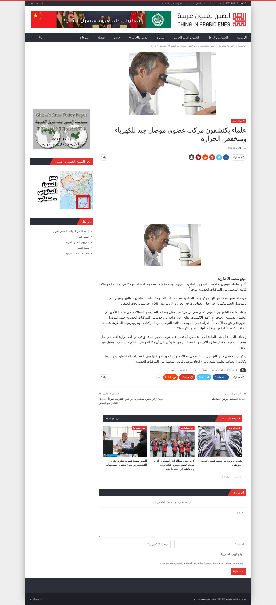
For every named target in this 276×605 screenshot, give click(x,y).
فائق (196, 370)
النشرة (161, 37)
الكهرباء (224, 370)
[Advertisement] (172, 190)
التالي (227, 477)
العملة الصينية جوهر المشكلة (228, 398)
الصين (234, 370)
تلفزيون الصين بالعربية (77, 242)
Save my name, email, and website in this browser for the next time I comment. (201, 563)
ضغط (205, 370)
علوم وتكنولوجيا (239, 121)
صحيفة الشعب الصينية (77, 253)
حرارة (214, 370)
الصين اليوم (83, 236)
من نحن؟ (217, 3)
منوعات (84, 37)
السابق (237, 477)
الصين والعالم (140, 37)
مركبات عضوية (184, 370)
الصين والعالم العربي (186, 37)
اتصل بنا (207, 3)
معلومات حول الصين (173, 3)
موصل (171, 370)
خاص (117, 37)
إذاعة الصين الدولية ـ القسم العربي (71, 231)
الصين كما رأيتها (194, 3)
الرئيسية (242, 37)
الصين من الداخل (218, 37)
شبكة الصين (82, 247)
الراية (32, 599)
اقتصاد (101, 37)
